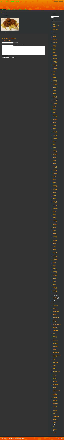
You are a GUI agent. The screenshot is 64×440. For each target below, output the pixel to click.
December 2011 (55, 237)
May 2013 (54, 214)
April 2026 (54, 36)
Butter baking (55, 314)
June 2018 (54, 125)
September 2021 (55, 68)
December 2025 (55, 42)
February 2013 (55, 218)
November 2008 (55, 291)
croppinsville (55, 327)
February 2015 (55, 183)
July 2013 (54, 211)
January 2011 (55, 253)
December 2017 (55, 134)
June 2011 (54, 246)
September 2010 (55, 259)
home (3, 9)
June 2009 (54, 281)
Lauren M (54, 365)
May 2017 (54, 144)
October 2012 (55, 224)
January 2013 (55, 220)
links (25, 9)
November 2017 (55, 135)
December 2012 (55, 221)
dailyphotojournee (55, 330)
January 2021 (55, 80)
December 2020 (55, 81)
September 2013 (55, 208)
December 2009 (55, 272)
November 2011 (55, 239)
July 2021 (54, 71)
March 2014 (54, 199)
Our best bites (55, 375)
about (9, 9)
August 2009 (54, 278)
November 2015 (55, 170)
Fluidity (62, 438)
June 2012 (54, 230)
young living (54, 422)
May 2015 (54, 179)
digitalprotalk (55, 336)
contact (20, 9)
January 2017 (55, 150)
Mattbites (54, 368)
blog (14, 9)
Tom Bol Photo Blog (56, 416)
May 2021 (54, 74)
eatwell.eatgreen (55, 343)
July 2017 (54, 141)
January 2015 (55, 185)
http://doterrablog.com (56, 352)
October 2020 (55, 84)
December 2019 (55, 99)
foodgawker (54, 349)
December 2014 (55, 186)
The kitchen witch (55, 409)
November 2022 (55, 58)
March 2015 (54, 182)
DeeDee (54, 333)
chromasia (54, 320)
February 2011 (55, 252)
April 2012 (54, 233)
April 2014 (54, 198)
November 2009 (55, 274)
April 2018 (54, 128)
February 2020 (55, 96)
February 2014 (55, 201)
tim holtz (54, 413)
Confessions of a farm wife (56, 324)
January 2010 (55, 271)
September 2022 (55, 61)
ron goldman (54, 388)
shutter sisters (55, 397)
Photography (55, 297)
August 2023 (54, 45)
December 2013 (55, 204)
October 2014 (55, 189)
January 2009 (55, 288)
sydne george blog (55, 403)
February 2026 (55, 39)
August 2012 (54, 227)
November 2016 (55, 153)
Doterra (54, 339)
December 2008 (55, 290)
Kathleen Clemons (55, 362)
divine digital (55, 337)
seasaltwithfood (55, 394)
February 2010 (55, 269)
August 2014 (54, 192)
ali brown (54, 302)
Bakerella (54, 308)
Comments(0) (3, 31)
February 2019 (55, 113)
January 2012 (55, 236)
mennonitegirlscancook (56, 371)
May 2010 (54, 265)
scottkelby (54, 391)
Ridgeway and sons (55, 384)
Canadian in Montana (56, 317)
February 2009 (55, 287)
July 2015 (54, 176)
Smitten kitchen (55, 400)
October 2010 (55, 258)
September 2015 (55, 173)
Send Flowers (21, 438)
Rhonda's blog (55, 381)
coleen (54, 323)
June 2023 (54, 48)
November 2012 (55, 223)
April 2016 (54, 163)
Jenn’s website (55, 356)
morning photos (55, 372)
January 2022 (55, 62)
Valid (54, 429)
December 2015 (55, 169)
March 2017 (54, 147)
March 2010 (54, 268)
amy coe (54, 304)
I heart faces (54, 353)
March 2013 (54, 217)
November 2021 (55, 65)
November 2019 (55, 100)
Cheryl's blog (55, 318)
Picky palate (54, 378)
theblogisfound (55, 410)
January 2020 (55, 97)
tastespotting (55, 406)
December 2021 (55, 64)
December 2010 (55, 255)
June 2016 (54, 160)
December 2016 (55, 151)
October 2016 (55, 154)
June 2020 (54, 90)
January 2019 (55, 115)
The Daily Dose (55, 407)
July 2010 (54, 262)
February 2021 (55, 78)
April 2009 (54, 284)
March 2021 (54, 77)
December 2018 (55, 116)
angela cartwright (55, 305)
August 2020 (54, 87)
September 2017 (55, 138)
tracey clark (54, 419)
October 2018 (55, 119)
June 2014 (54, 195)
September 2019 (55, 103)
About (54, 24)
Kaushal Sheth (11, 438)
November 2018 (55, 118)
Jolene (54, 359)
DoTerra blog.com (55, 340)
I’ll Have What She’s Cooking (57, 355)
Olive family (54, 374)
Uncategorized (55, 298)
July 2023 (54, 46)
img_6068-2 (4, 13)
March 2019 (54, 112)
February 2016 (55, 166)
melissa (54, 369)
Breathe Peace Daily (56, 311)
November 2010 (55, 256)
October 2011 (55, 240)
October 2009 (55, 275)
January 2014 (55, 202)
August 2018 (54, 122)
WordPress (54, 432)
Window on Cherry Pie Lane (12, 1)
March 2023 (54, 52)
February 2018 (55, 131)
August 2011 (54, 243)
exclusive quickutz (55, 346)
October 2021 (55, 67)
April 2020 (54, 93)
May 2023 (54, 49)
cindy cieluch (55, 321)
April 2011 (54, 249)
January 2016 (55, 167)
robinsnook (54, 387)
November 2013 (55, 205)
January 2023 (55, 55)
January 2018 (55, 132)
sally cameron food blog (56, 390)
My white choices (55, 29)
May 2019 (54, 109)
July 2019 (54, 106)
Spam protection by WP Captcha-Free (9, 57)
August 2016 (54, 157)
